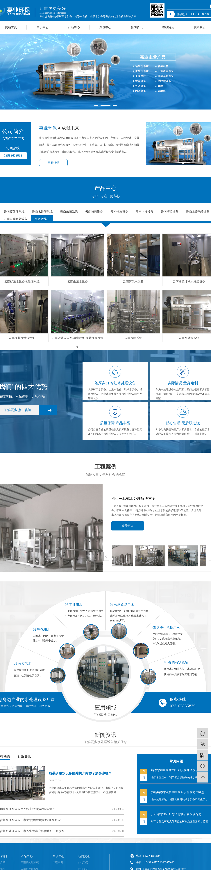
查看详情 (53, 162)
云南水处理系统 (189, 338)
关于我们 (42, 27)
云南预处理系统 (30, 862)
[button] (96, 105)
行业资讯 (24, 756)
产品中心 (74, 27)
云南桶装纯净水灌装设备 (189, 281)
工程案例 (58, 862)
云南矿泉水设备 (133, 281)
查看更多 (128, 525)
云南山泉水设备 (77, 281)
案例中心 (105, 27)
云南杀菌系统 (133, 338)
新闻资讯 (137, 27)
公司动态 (83, 862)
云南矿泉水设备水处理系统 (22, 281)
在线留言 (168, 27)
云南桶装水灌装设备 (22, 338)
